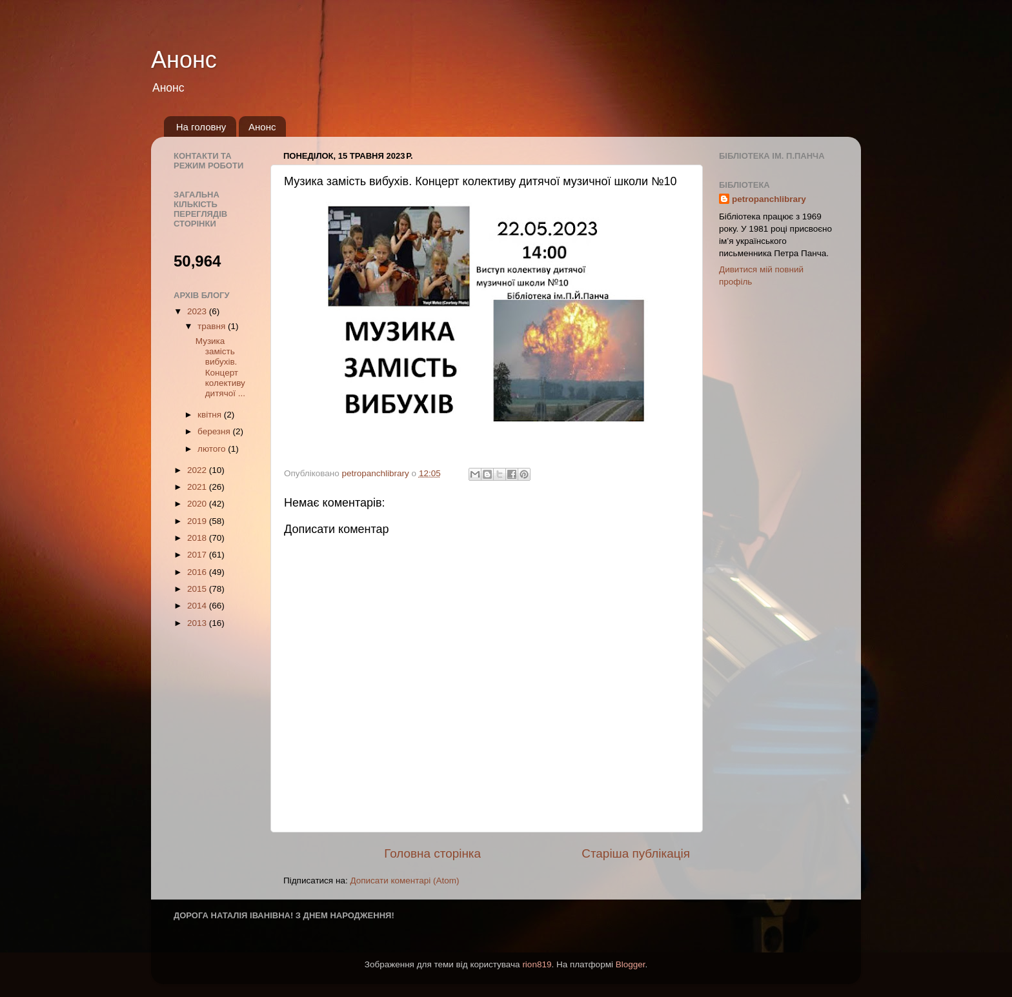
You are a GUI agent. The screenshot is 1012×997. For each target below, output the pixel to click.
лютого (212, 449)
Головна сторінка (432, 853)
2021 (198, 487)
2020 (198, 504)
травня (212, 326)
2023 (198, 311)
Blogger (630, 964)
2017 (198, 554)
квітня (210, 414)
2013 (198, 623)
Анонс (184, 59)
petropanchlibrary (769, 199)
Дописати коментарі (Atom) (404, 880)
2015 (198, 589)
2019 (198, 521)
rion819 (536, 964)
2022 (198, 470)
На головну (201, 126)
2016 (198, 572)
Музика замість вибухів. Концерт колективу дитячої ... (220, 367)
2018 (198, 538)
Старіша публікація (636, 853)
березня (215, 431)
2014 (198, 605)
